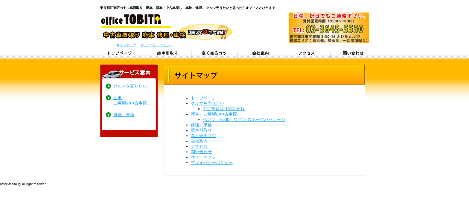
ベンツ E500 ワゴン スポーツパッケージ (244, 119)
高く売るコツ (203, 135)
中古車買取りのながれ (224, 108)
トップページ (121, 53)
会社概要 (260, 53)
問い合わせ (353, 53)
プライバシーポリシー (157, 45)
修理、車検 (123, 114)
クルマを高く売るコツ (214, 53)
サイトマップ (126, 45)
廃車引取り (168, 53)
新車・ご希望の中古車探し (216, 114)
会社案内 (199, 141)
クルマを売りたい (130, 86)
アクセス (307, 53)
